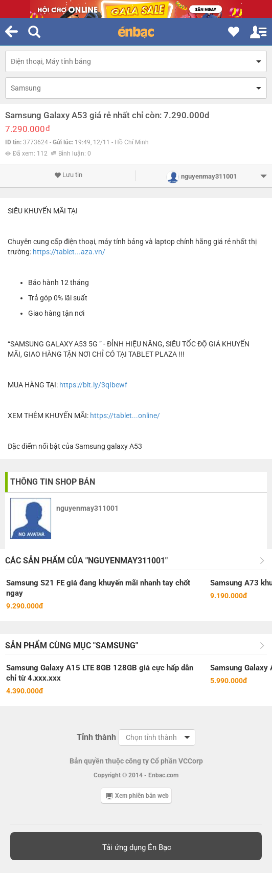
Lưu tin (68, 175)
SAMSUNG (27, 344)
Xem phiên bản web (137, 795)
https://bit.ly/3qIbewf (93, 385)
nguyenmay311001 (87, 508)
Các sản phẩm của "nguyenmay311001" (86, 560)
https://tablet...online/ (125, 415)
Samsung (26, 88)
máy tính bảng (121, 241)
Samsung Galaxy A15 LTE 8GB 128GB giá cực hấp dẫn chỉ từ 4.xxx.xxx (99, 673)
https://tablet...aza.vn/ (69, 252)
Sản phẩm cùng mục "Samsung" (71, 645)
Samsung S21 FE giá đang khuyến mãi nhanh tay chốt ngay (98, 588)
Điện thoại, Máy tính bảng (51, 61)
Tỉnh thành (96, 737)
